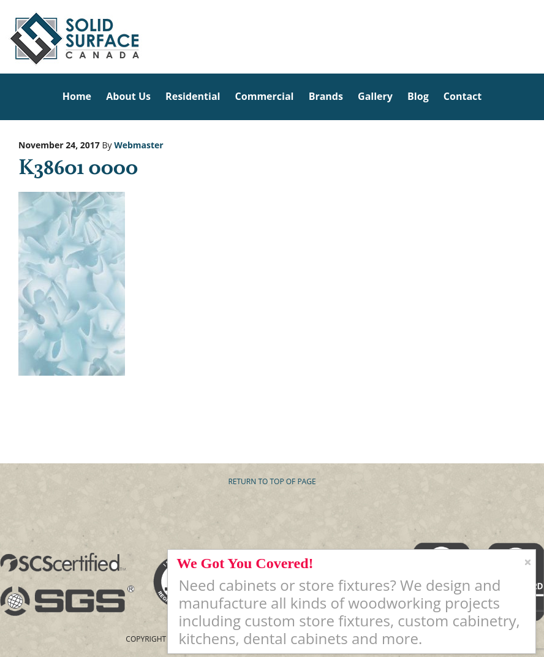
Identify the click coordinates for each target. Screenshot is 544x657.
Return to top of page (271, 481)
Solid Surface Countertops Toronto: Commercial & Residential (4, 37)
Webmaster (139, 145)
